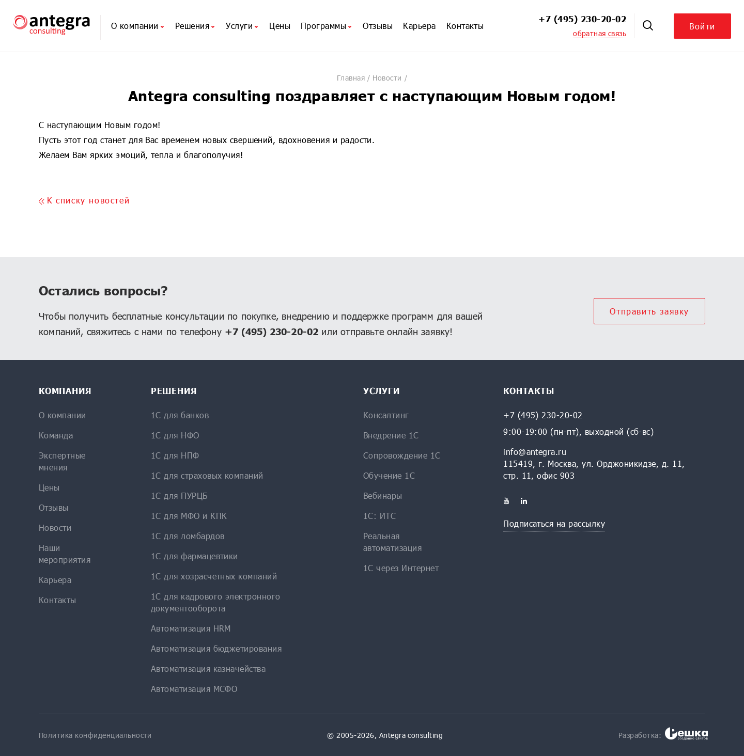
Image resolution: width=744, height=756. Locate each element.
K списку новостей (84, 200)
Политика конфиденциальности (95, 735)
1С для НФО (175, 435)
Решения (195, 25)
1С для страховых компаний (207, 475)
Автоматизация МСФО (194, 689)
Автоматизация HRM (191, 628)
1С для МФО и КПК (189, 516)
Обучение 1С (389, 475)
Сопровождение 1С (402, 455)
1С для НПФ (175, 455)
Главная (351, 77)
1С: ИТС (379, 516)
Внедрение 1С (391, 435)
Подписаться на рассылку (554, 523)
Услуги (242, 25)
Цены (279, 25)
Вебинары (382, 495)
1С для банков (180, 415)
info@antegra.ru (534, 451)
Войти (702, 26)
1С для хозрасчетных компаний (214, 576)
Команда (56, 435)
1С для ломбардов (188, 536)
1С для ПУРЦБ (179, 495)
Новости (387, 77)
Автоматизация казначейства (208, 668)
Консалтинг (386, 415)
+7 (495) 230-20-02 (582, 19)
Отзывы (378, 25)
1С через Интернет (401, 568)
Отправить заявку (649, 311)
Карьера (419, 25)
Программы (326, 25)
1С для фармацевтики (194, 556)
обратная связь (599, 33)
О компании (138, 25)
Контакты (465, 25)
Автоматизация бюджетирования (216, 648)
